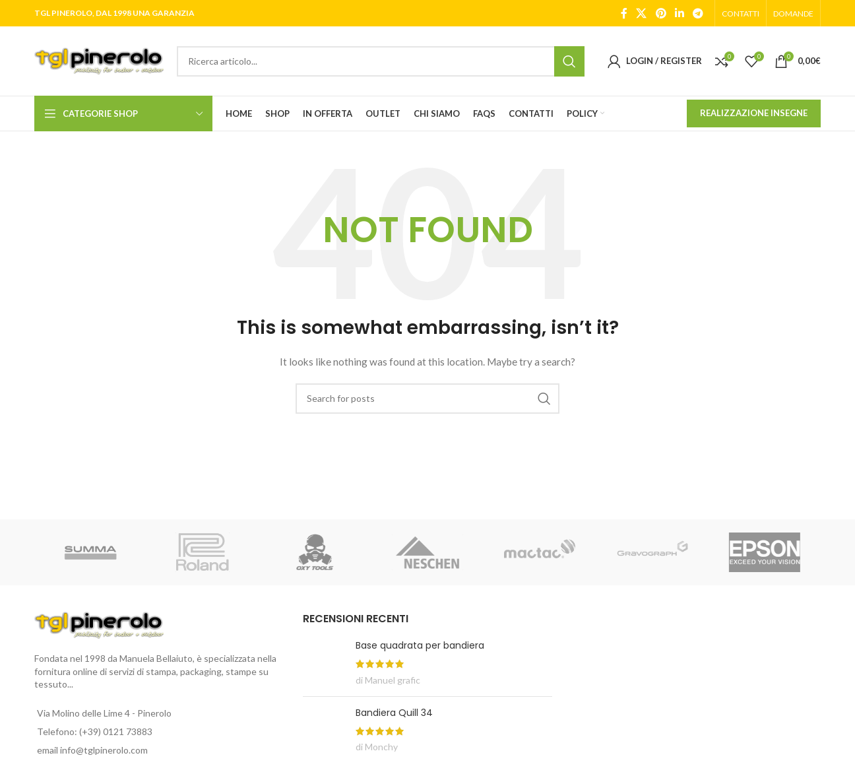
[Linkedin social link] (679, 13)
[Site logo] (99, 59)
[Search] (381, 61)
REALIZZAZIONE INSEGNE (754, 113)
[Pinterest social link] (660, 13)
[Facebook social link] (624, 13)
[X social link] (641, 13)
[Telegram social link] (698, 13)
